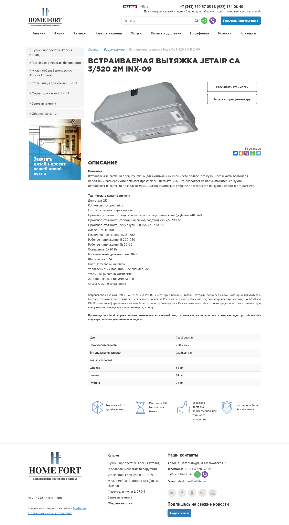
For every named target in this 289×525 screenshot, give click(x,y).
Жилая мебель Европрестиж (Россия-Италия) (50, 72)
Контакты (248, 33)
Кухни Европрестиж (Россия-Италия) (51, 52)
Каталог (79, 33)
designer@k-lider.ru (192, 481)
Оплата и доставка (166, 33)
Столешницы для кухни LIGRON (54, 83)
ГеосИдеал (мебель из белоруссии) (56, 63)
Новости (225, 33)
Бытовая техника (44, 103)
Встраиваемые (114, 49)
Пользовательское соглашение (50, 513)
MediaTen (79, 508)
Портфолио (199, 33)
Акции (59, 33)
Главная (39, 33)
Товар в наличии (108, 33)
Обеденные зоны (44, 113)
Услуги (136, 33)
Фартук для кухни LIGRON (50, 93)
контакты (189, 455)
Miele (144, 6)
